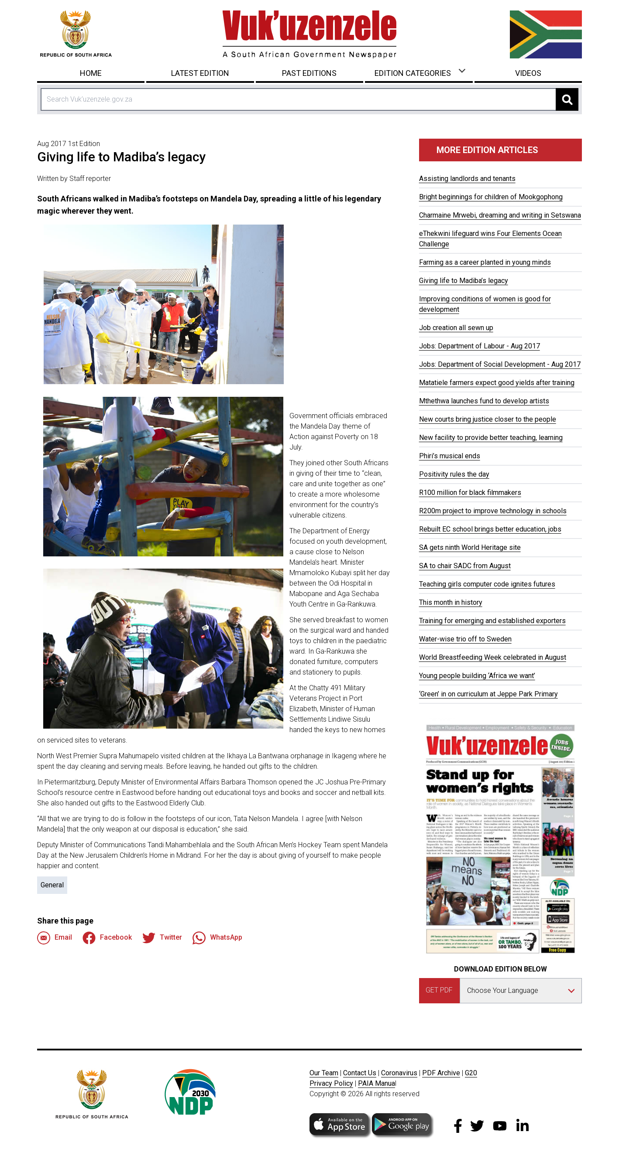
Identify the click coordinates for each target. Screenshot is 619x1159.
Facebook (107, 937)
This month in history (450, 602)
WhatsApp (217, 938)
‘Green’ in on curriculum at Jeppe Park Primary (488, 694)
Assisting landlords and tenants (467, 178)
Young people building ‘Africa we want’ (477, 676)
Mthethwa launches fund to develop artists (484, 401)
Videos (528, 73)
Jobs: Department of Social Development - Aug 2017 (500, 364)
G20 (471, 1073)
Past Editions (309, 73)
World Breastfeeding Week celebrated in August (492, 657)
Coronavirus (399, 1073)
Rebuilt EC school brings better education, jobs (490, 529)
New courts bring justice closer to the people (487, 419)
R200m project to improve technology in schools (493, 511)
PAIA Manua (376, 1083)
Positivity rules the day (454, 474)
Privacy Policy (331, 1083)
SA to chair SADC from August (465, 566)
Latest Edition (200, 73)
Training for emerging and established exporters (492, 621)
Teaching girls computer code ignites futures (487, 584)
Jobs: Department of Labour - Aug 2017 (479, 346)
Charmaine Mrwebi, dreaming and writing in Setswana (500, 215)
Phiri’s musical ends (449, 456)
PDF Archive (441, 1073)
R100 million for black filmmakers (470, 492)
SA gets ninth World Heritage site (470, 547)
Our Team (324, 1073)
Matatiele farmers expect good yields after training (496, 382)
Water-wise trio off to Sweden (465, 639)
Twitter (162, 937)
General (52, 885)
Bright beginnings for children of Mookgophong (491, 197)
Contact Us (359, 1073)
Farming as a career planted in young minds (485, 262)
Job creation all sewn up (456, 328)
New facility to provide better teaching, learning (491, 437)
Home (91, 73)
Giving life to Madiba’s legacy (463, 280)
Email (54, 937)
